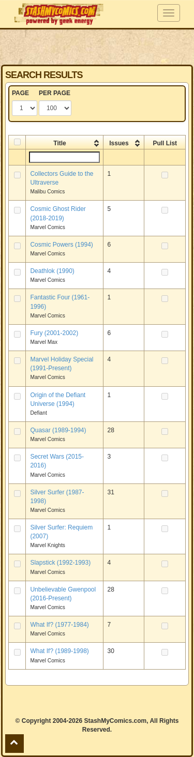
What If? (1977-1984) (59, 624)
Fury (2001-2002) (54, 333)
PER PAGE (54, 93)
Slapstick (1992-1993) (60, 562)
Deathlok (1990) (52, 271)
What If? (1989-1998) (59, 651)
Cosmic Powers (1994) (61, 244)
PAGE (20, 93)
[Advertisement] (97, 46)
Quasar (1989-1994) (58, 430)
